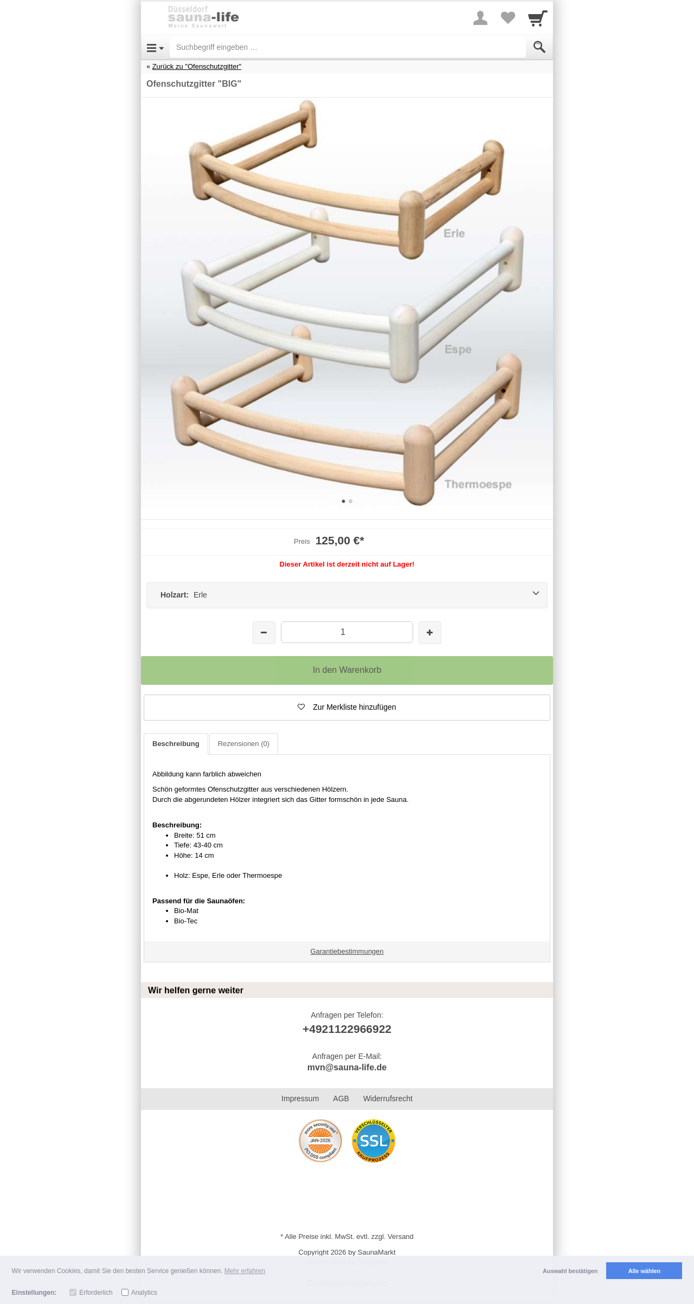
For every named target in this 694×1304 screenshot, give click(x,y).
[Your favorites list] (507, 18)
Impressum (300, 1098)
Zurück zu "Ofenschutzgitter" (197, 66)
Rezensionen (243, 744)
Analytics (144, 1292)
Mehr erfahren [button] (244, 1271)
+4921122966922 (347, 1029)
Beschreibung (176, 744)
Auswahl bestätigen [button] (570, 1271)
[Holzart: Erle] (347, 595)
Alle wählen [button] (644, 1271)
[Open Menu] (155, 47)
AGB (341, 1098)
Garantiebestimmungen (346, 951)
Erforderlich (95, 1292)
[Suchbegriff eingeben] (348, 47)
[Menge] (347, 632)
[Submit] (539, 47)
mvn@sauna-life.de (347, 1067)
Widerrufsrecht (388, 1098)
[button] (347, 708)
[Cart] (538, 18)
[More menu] (480, 18)
